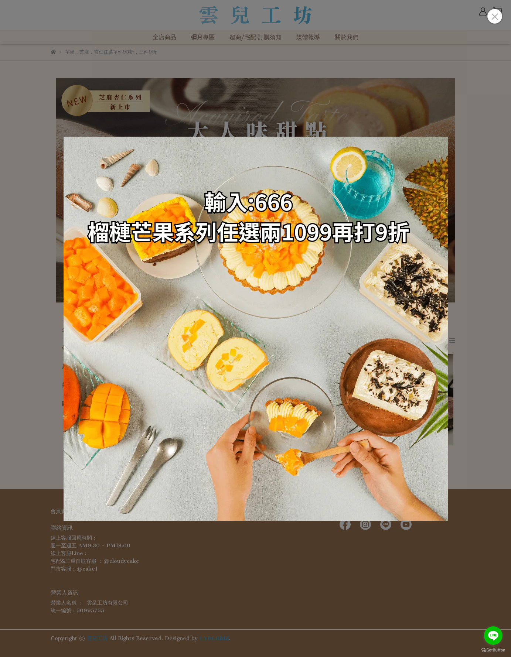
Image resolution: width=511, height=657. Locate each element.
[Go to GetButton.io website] (493, 649)
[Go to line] (493, 635)
